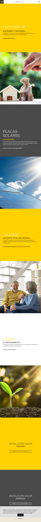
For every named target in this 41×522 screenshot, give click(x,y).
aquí (31, 513)
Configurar (20, 518)
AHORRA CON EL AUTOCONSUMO (21, 451)
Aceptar (20, 515)
